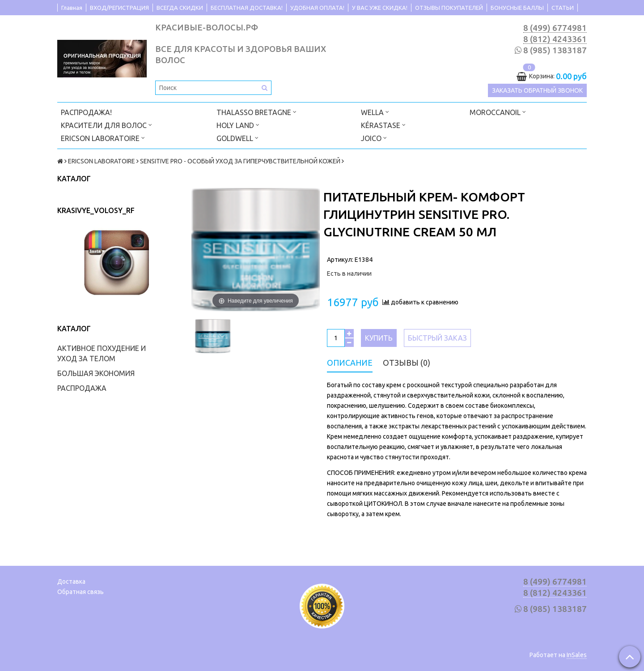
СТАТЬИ (562, 7)
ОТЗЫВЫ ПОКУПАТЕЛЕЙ (449, 7)
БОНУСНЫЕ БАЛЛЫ (517, 7)
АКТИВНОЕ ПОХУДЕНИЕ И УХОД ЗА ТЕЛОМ (101, 353)
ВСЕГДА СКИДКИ (180, 7)
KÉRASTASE (383, 124)
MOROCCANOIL (498, 111)
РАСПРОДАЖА (81, 388)
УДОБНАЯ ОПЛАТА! (317, 7)
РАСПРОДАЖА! (86, 112)
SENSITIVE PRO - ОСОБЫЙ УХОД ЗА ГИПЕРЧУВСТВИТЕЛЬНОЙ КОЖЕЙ (240, 161)
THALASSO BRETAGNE (256, 111)
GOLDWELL (237, 137)
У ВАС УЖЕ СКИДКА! (379, 7)
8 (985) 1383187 (555, 50)
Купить (379, 338)
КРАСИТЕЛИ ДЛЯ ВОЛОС (106, 124)
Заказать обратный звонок (537, 90)
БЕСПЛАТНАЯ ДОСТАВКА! (247, 7)
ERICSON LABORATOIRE (103, 137)
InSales (577, 654)
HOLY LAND (237, 124)
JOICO (374, 137)
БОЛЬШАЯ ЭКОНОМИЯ (96, 373)
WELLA (375, 111)
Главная (71, 7)
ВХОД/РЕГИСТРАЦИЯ (119, 7)
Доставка (71, 581)
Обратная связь (80, 591)
